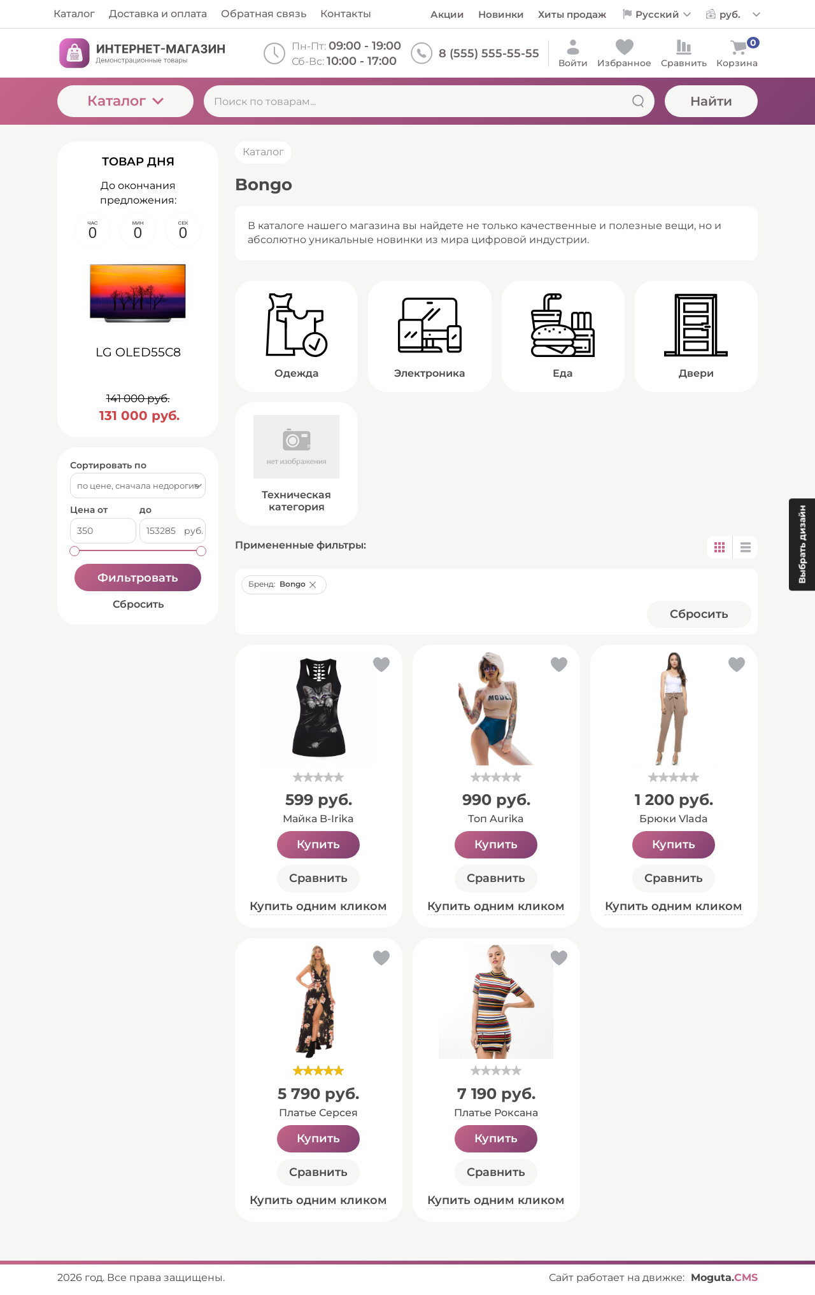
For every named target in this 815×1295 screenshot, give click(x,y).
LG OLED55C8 (138, 352)
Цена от (89, 510)
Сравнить (318, 878)
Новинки (501, 14)
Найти (711, 101)
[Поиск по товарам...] (429, 101)
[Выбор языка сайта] (663, 14)
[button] (312, 585)
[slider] (318, 777)
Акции (447, 14)
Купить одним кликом (318, 906)
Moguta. (724, 1277)
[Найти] (638, 101)
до (145, 510)
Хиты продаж (572, 14)
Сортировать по (108, 465)
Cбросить (699, 614)
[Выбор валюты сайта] (740, 14)
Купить (318, 844)
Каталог (125, 100)
